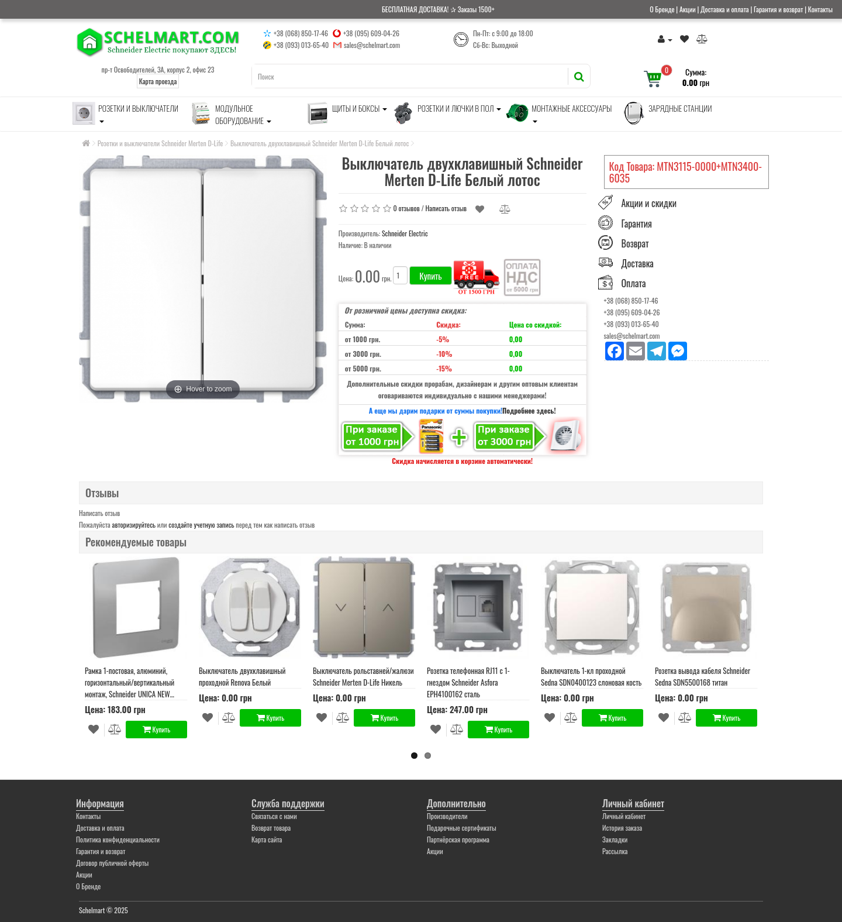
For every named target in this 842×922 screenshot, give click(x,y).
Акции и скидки (649, 204)
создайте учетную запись (201, 524)
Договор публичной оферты (112, 863)
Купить (430, 275)
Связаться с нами (274, 816)
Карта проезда (158, 81)
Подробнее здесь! (529, 410)
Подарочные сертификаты (461, 827)
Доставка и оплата (724, 9)
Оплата (634, 283)
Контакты (820, 9)
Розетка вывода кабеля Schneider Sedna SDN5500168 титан (702, 676)
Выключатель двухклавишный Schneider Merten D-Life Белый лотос (319, 143)
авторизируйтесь (134, 524)
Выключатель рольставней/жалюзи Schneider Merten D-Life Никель (363, 676)
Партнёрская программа (458, 839)
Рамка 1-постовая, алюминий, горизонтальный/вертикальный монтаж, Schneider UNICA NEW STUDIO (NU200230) (129, 682)
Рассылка (614, 851)
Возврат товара (271, 827)
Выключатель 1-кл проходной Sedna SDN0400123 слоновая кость (591, 676)
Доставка (638, 263)
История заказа (622, 827)
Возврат (635, 243)
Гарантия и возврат (778, 9)
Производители (447, 816)
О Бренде (662, 9)
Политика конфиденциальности (118, 839)
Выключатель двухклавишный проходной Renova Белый (242, 676)
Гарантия (637, 223)
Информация (100, 803)
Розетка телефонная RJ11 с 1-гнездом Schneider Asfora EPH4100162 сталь (468, 682)
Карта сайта (266, 839)
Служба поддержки (288, 803)
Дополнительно (456, 803)
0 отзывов (407, 208)
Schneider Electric (405, 233)
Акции (687, 9)
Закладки (614, 839)
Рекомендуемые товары (136, 541)
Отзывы (102, 492)
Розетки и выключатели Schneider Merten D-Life (160, 143)
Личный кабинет (633, 803)
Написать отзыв (446, 208)
